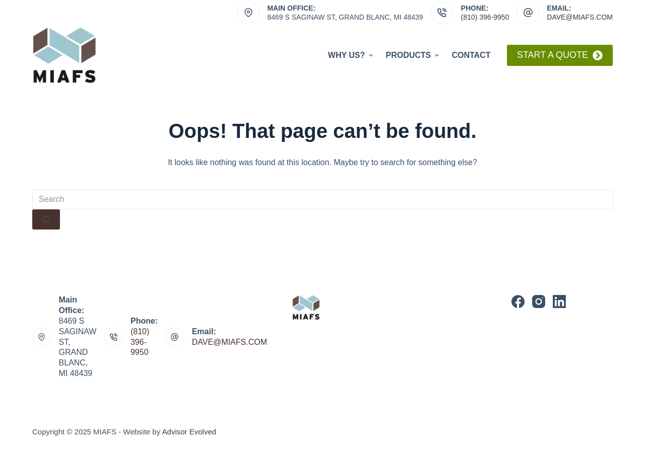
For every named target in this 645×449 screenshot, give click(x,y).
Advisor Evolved (189, 431)
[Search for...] (322, 199)
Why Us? (352, 55)
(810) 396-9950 (485, 17)
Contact (471, 55)
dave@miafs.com (580, 17)
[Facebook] (518, 301)
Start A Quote (560, 55)
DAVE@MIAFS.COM (229, 342)
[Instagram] (538, 301)
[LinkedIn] (559, 301)
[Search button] (46, 219)
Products (413, 55)
